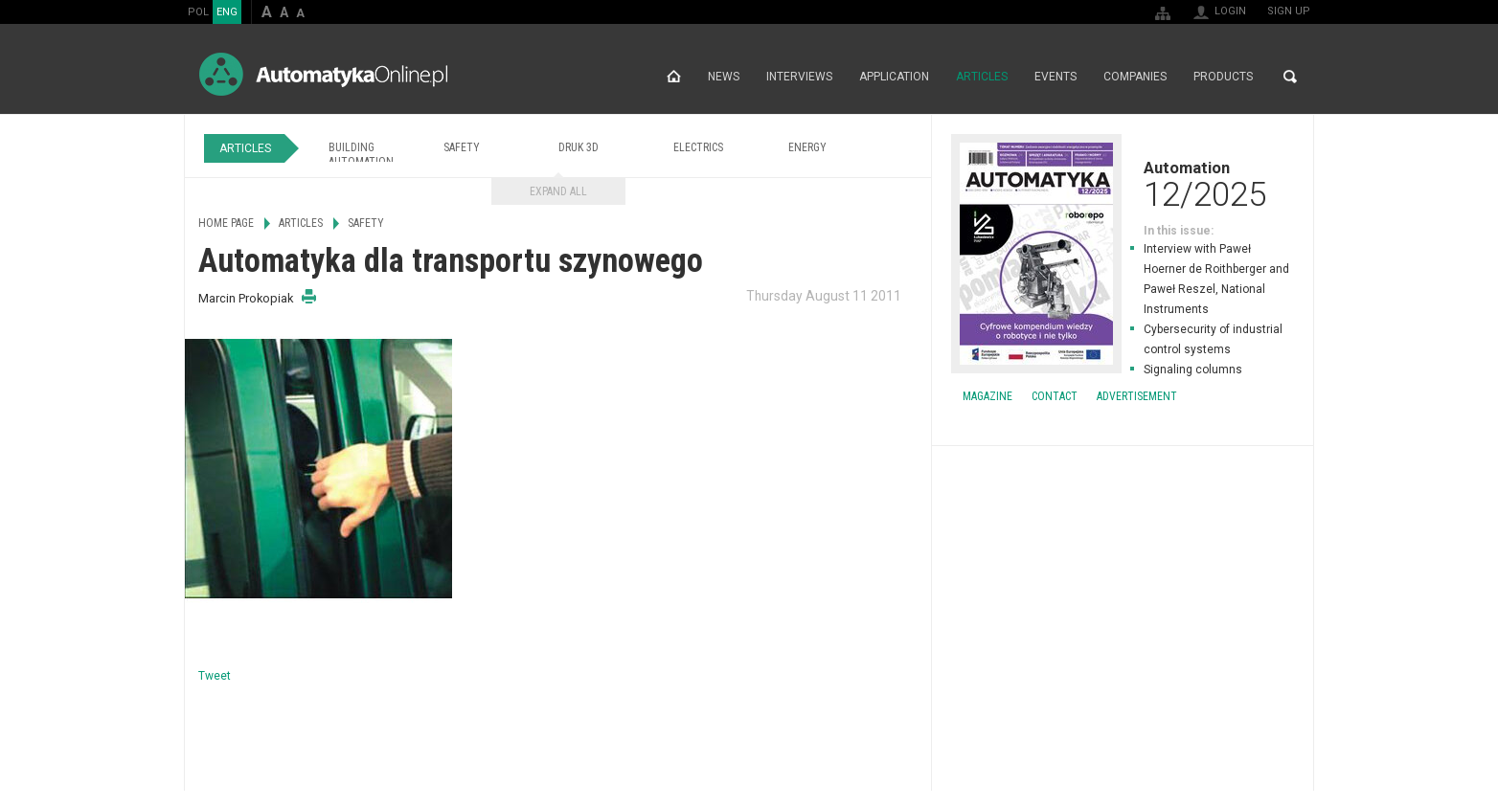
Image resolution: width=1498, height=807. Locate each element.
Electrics (698, 147)
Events (1055, 76)
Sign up (1288, 11)
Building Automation (361, 154)
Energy (807, 147)
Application (894, 76)
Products (1223, 76)
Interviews (799, 76)
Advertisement (1137, 396)
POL (198, 12)
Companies (1135, 76)
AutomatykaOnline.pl (323, 74)
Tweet (214, 676)
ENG (227, 12)
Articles (982, 76)
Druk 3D (578, 147)
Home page (673, 76)
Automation (1122, 184)
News (723, 76)
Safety (461, 147)
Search (1290, 76)
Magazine (987, 396)
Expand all (558, 191)
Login (1230, 11)
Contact (1055, 396)
